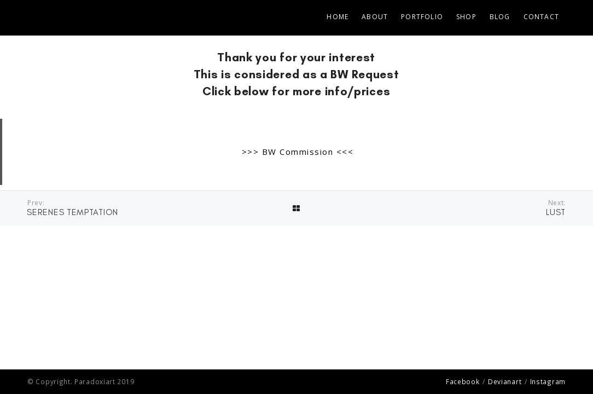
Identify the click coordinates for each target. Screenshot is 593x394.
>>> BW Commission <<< (298, 151)
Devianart (504, 381)
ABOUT (375, 16)
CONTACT (541, 16)
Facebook (463, 381)
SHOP (466, 16)
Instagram (548, 381)
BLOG (500, 16)
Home (337, 16)
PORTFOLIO (422, 16)
